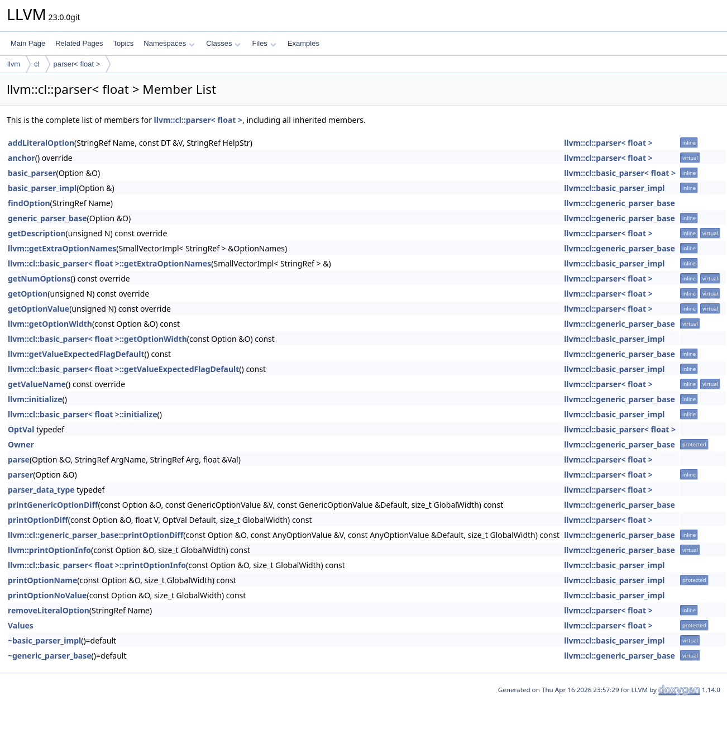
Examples (303, 43)
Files (264, 43)
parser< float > (77, 64)
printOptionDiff (38, 519)
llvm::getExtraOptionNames (62, 248)
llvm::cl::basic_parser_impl (614, 188)
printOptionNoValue (47, 595)
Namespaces (169, 43)
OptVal (21, 429)
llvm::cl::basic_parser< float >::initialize (82, 414)
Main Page (28, 43)
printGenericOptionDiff (53, 504)
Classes (223, 43)
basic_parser (32, 173)
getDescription (37, 233)
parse (19, 459)
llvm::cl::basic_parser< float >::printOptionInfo (97, 565)
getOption (27, 293)
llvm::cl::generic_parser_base (619, 203)
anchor (21, 158)
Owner (21, 444)
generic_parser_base (47, 218)
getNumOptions (39, 278)
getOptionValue (38, 308)
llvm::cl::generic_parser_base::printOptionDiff (95, 535)
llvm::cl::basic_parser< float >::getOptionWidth (97, 338)
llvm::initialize (35, 399)
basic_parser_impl (42, 188)
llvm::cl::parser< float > (198, 120)
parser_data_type (41, 489)
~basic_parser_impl (44, 640)
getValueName (37, 384)
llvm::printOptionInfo (49, 550)
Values (21, 625)
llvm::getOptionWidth (50, 323)
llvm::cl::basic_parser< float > (620, 173)
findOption (29, 203)
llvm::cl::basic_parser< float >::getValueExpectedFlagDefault (123, 369)
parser (20, 474)
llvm (13, 64)
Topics (123, 43)
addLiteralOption (41, 142)
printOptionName (42, 580)
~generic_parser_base (50, 655)
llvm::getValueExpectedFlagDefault (76, 354)
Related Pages (79, 43)
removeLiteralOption (48, 610)
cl (36, 64)
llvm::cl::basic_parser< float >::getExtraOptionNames (109, 263)
